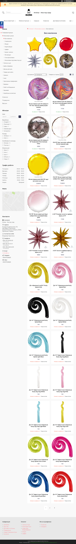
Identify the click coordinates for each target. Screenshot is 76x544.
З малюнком (8, 41)
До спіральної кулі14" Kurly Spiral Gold (38, 286)
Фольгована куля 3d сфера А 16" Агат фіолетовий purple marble (38, 105)
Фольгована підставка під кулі (13, 60)
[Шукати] (3, 12)
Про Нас (6, 526)
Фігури (6, 44)
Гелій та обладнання (9, 87)
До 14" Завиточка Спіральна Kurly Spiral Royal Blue (38, 495)
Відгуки (4, 103)
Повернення (7, 530)
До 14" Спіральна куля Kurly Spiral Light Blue (38, 356)
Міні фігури (8, 55)
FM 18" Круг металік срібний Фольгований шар (62, 143)
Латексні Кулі (26, 524)
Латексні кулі (7, 63)
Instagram (44, 526)
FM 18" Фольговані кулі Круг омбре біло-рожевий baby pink (38, 215)
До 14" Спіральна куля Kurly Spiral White (62, 321)
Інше (4, 78)
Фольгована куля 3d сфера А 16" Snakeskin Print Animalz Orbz (38, 141)
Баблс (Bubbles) (7, 66)
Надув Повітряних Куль (10, 532)
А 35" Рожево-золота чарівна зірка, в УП (38, 251)
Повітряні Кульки (7, 32)
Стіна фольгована (9, 57)
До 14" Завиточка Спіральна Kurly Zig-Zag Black (62, 356)
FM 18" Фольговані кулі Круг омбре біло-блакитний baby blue (62, 178)
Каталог (31, 29)
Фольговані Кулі (9, 21)
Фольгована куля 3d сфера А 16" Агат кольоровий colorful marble (62, 103)
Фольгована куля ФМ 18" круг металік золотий (38, 180)
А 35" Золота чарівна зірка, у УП (62, 251)
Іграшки (36, 21)
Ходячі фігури (8, 46)
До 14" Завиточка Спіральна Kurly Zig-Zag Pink (62, 390)
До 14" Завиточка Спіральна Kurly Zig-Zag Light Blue (38, 425)
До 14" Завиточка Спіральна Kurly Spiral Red (62, 495)
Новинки (46, 21)
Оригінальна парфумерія (10, 81)
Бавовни (5, 84)
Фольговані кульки (40, 29)
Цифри (7, 49)
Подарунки (5, 100)
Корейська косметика (9, 93)
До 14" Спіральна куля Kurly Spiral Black (38, 321)
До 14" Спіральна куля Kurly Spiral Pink (62, 286)
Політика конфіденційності (50, 542)
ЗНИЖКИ (6, 524)
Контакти (6, 534)
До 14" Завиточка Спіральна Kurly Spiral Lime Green (38, 460)
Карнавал (6, 90)
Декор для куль (7, 69)
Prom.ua (46, 541)
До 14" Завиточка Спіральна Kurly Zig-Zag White (38, 390)
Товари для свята (8, 72)
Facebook (43, 524)
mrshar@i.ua (5, 253)
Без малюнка (8, 38)
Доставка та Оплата (59, 21)
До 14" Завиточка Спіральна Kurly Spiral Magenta (62, 460)
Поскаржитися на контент (36, 542)
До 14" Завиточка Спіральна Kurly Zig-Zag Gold (62, 425)
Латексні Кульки (24, 21)
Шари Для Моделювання (26, 529)
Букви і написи (9, 52)
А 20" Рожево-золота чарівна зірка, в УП (62, 215)
